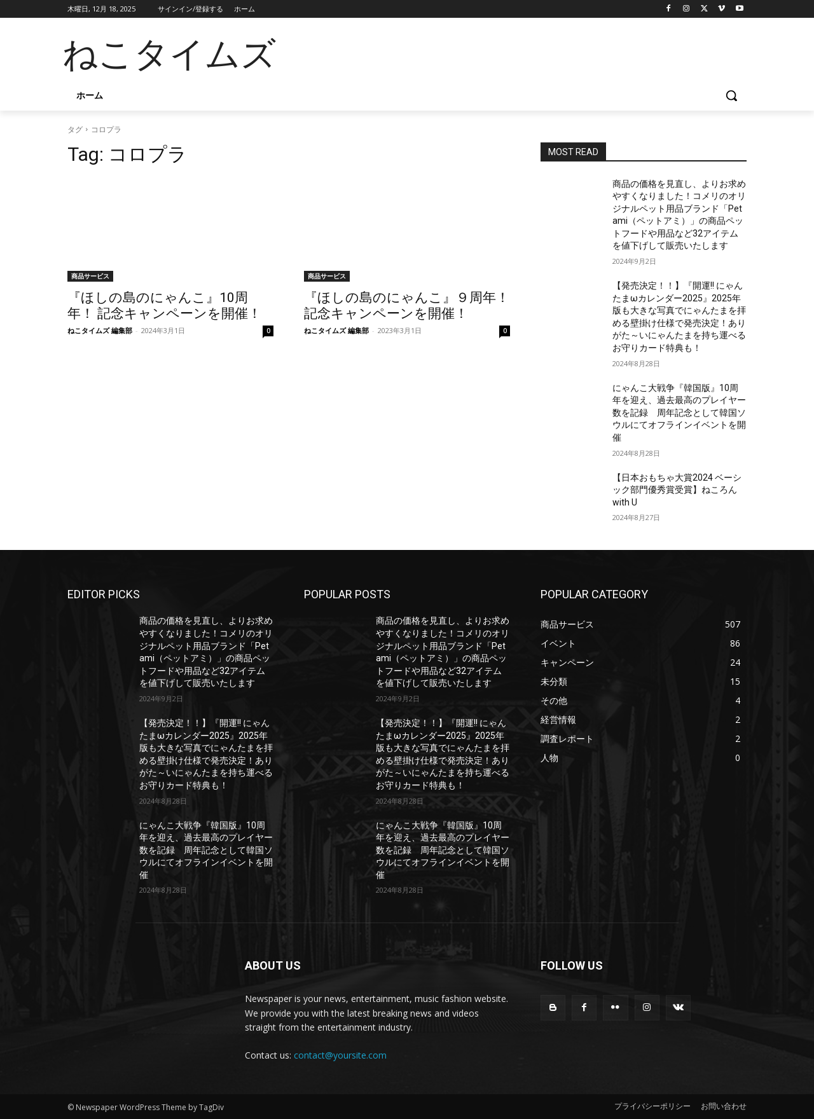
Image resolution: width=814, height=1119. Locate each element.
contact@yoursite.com (340, 1055)
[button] (731, 95)
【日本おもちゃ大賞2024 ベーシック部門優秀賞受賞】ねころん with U (677, 489)
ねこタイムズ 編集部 (99, 330)
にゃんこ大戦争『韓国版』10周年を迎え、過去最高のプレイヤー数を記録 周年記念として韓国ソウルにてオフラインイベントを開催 (679, 413)
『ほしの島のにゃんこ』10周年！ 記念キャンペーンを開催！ (164, 305)
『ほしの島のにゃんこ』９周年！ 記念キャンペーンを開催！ (406, 305)
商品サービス (90, 275)
